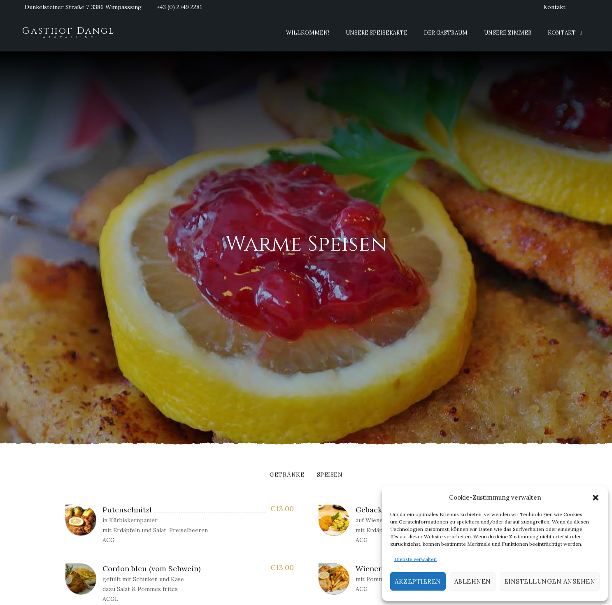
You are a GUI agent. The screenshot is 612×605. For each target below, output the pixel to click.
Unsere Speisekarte (376, 32)
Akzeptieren (418, 581)
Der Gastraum (446, 32)
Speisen (330, 475)
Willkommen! (307, 32)
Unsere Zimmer (507, 32)
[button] (595, 497)
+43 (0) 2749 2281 (179, 7)
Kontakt (554, 7)
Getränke (287, 475)
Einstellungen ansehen (550, 581)
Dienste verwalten (415, 559)
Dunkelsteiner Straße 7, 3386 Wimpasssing (83, 7)
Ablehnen (472, 581)
